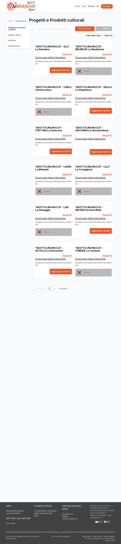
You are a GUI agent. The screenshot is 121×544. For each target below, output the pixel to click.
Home (77, 6)
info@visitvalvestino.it (15, 511)
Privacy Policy (96, 537)
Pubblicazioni (14, 46)
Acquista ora (67, 514)
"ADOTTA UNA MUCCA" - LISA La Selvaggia (52, 383)
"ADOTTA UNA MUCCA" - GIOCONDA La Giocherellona (92, 233)
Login (83, 6)
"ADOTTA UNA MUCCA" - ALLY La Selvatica (52, 83)
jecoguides (66, 537)
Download (10, 524)
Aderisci (65, 517)
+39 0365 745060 (13, 514)
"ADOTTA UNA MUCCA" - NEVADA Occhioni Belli (89, 383)
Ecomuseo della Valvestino (50, 92)
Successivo (63, 498)
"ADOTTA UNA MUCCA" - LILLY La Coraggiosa (92, 307)
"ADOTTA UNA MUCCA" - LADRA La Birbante (53, 307)
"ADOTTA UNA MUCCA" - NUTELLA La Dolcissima (49, 458)
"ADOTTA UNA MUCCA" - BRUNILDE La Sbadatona (89, 83)
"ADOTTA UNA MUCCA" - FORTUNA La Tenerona (49, 233)
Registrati (91, 6)
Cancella (102, 28)
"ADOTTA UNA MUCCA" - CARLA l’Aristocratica (53, 158)
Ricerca (85, 29)
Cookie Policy (86, 537)
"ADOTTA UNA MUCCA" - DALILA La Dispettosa (93, 158)
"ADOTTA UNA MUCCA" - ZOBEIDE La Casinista (89, 458)
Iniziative (12, 40)
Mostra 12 (109, 36)
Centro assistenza (69, 519)
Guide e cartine (14, 35)
